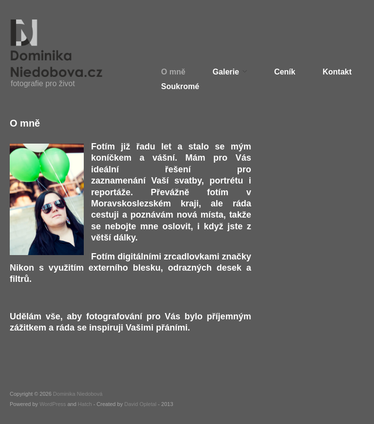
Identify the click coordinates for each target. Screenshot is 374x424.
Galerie (226, 72)
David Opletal (140, 404)
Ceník (285, 72)
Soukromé (180, 87)
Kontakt (337, 72)
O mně (173, 72)
